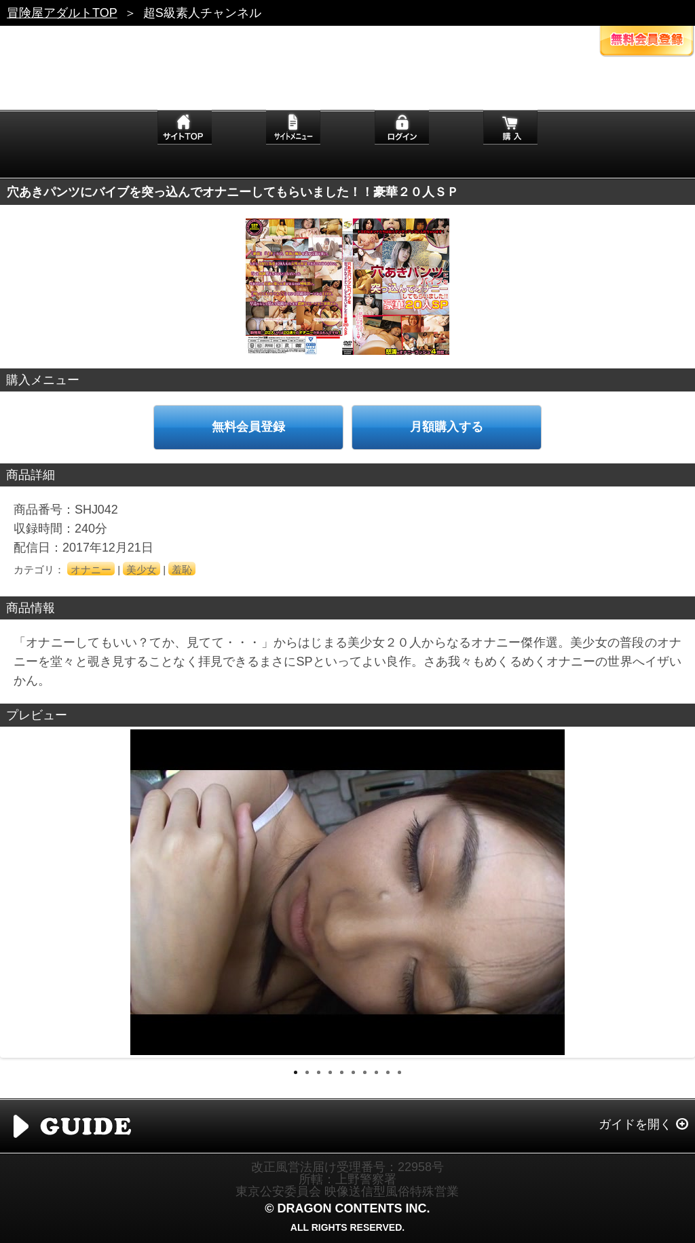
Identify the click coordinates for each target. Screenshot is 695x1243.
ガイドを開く (635, 1124)
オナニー (91, 569)
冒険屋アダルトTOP (62, 13)
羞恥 (182, 569)
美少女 (141, 569)
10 (399, 1072)
